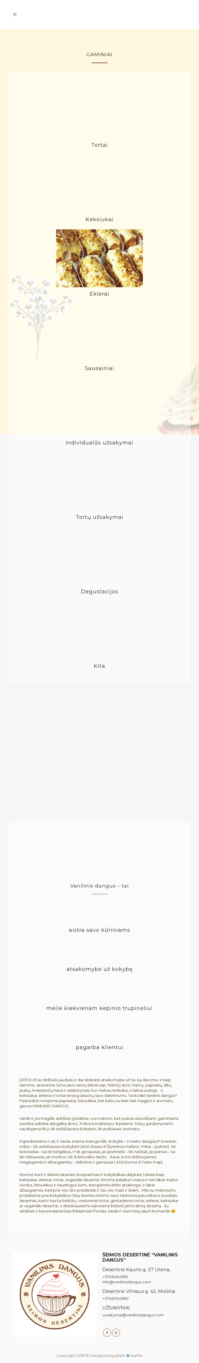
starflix (136, 1355)
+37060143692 (115, 1298)
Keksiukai (100, 219)
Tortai (99, 145)
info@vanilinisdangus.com (126, 1282)
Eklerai (99, 294)
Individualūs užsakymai (99, 443)
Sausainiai (99, 368)
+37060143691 (115, 1276)
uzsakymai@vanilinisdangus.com (133, 1315)
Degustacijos (99, 591)
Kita (99, 666)
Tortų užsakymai (100, 517)
